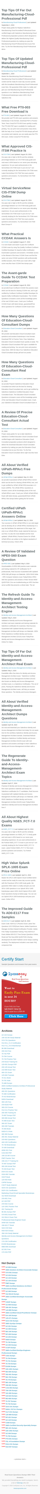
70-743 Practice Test (9, 1059)
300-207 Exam (7, 1123)
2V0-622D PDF (7, 1105)
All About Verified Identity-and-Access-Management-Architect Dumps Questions (17, 710)
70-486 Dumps (7, 1083)
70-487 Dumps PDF (9, 1163)
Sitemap (20, 1483)
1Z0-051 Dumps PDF (9, 1064)
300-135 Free (6, 1102)
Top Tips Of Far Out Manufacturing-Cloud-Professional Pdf (18, 14)
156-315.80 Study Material (11, 1037)
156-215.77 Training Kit (10, 1161)
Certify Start (13, 959)
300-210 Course (7, 1107)
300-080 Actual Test (9, 1118)
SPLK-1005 (7, 875)
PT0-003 (6, 115)
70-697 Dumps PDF (9, 1115)
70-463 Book (6, 1129)
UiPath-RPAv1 (8, 477)
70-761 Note (6, 1080)
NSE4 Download (7, 1099)
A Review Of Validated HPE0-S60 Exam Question (18, 555)
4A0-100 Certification (9, 1142)
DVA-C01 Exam (7, 1172)
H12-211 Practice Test (9, 1110)
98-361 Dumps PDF (9, 1212)
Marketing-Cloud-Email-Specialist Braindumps (18, 1193)
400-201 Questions (8, 1091)
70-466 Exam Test (8, 1121)
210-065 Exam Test (8, 1070)
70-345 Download (8, 1147)
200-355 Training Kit (9, 1113)
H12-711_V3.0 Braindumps (11, 1046)
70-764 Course (7, 1056)
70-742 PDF (6, 1054)
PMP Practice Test (8, 1158)
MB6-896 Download (9, 1247)
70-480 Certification (8, 1094)
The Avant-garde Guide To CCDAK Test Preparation (18, 277)
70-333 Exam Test (8, 1169)
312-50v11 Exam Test (9, 1217)
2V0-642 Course (7, 1204)
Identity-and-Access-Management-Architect (17, 615)
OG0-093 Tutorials (8, 1174)
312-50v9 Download (9, 1196)
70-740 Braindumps (9, 1145)
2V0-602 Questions (8, 1139)
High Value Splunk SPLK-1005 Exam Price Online (16, 867)
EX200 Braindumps (8, 1244)
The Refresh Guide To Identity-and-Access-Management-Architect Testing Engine (18, 603)
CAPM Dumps (7, 1182)
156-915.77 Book (8, 1225)
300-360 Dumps (7, 1134)
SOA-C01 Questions (9, 1188)
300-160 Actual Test (9, 1166)
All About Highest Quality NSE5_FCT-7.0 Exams (18, 821)
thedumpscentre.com (20, 1488)
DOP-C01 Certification (9, 1190)
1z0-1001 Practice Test (10, 1206)
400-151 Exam (7, 1072)
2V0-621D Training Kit (9, 1062)
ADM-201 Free (7, 1150)
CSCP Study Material (9, 1185)
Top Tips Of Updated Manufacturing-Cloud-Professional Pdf (18, 63)
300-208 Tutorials (8, 1126)
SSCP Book (6, 1177)
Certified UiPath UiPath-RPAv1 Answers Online (14, 512)
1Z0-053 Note (6, 1180)
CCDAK (6, 242)
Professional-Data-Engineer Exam (14, 1220)
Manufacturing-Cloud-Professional (14, 22)
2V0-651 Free (6, 1198)
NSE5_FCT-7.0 (8, 829)
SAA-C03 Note (7, 1228)
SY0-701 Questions (8, 1040)
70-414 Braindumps (9, 1096)
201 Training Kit (7, 1209)
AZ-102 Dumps (7, 1035)
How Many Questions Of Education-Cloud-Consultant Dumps (18, 320)
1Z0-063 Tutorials (8, 1075)
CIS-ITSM (6, 154)
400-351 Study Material (10, 1137)
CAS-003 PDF (7, 1153)
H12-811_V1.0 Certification (11, 1043)
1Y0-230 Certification (9, 1241)
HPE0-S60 (6, 563)
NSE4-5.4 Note (7, 1131)
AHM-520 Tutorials (8, 1222)
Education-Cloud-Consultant (12, 328)
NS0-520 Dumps (7, 1231)
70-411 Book (6, 1078)
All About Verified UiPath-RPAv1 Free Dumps (16, 469)
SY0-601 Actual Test (9, 1214)
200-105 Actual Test (9, 1067)
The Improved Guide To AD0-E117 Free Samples (17, 913)
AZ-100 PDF (6, 1201)
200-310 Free (6, 1051)
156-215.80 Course (8, 1155)
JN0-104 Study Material (10, 1233)
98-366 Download (8, 1048)
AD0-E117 (6, 921)
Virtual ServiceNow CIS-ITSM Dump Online (16, 192)
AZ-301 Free (6, 1249)
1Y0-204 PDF (6, 1252)
